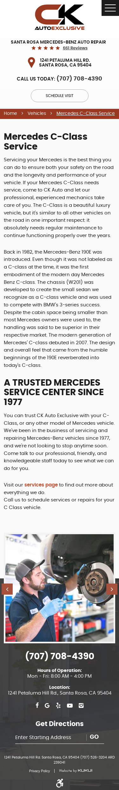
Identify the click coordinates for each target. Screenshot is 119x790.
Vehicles (37, 113)
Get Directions (60, 724)
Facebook (37, 705)
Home (10, 113)
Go (94, 737)
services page (41, 485)
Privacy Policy (39, 771)
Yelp (58, 705)
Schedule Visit (59, 96)
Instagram (81, 705)
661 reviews (75, 48)
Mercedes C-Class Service (85, 113)
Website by (73, 771)
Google (47, 705)
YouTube (70, 705)
